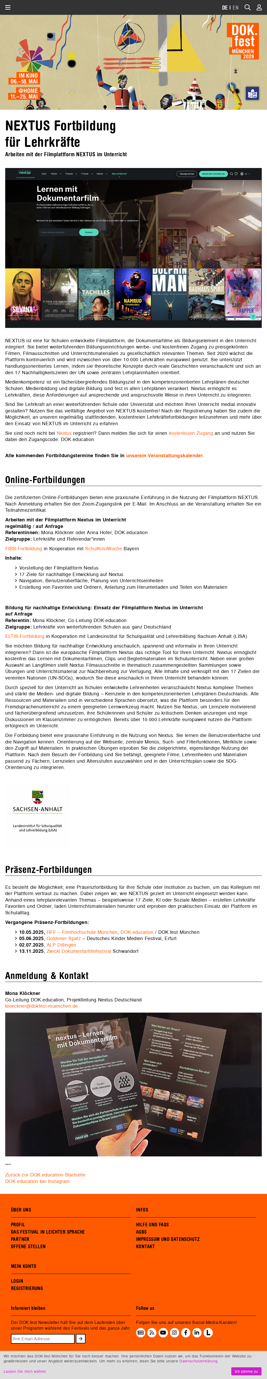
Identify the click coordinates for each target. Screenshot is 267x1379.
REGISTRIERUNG (27, 1288)
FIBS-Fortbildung (23, 548)
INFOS (142, 1210)
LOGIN (17, 1281)
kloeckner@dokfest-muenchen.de (41, 1006)
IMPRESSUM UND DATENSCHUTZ (168, 1239)
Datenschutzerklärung (198, 1360)
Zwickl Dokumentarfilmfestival (79, 951)
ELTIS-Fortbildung (24, 636)
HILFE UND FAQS (152, 1224)
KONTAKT (145, 1246)
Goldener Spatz (64, 938)
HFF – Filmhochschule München (82, 932)
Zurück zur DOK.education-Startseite (45, 1174)
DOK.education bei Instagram (37, 1181)
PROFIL (18, 1224)
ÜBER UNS (21, 1210)
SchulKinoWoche (103, 548)
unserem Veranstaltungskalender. (165, 455)
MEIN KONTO (24, 1266)
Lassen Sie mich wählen (25, 1371)
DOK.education (137, 932)
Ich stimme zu (246, 1371)
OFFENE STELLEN (28, 1246)
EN (236, 8)
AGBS (141, 1232)
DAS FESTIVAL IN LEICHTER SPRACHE (48, 1232)
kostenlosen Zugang (191, 433)
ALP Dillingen (61, 945)
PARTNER (20, 1239)
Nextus (64, 433)
